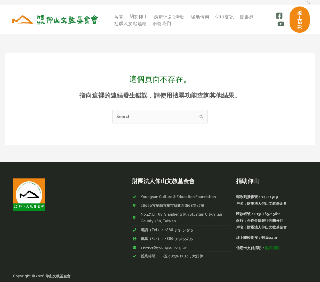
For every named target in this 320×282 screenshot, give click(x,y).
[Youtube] (280, 23)
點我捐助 (272, 248)
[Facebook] (279, 16)
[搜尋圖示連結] (308, 2)
